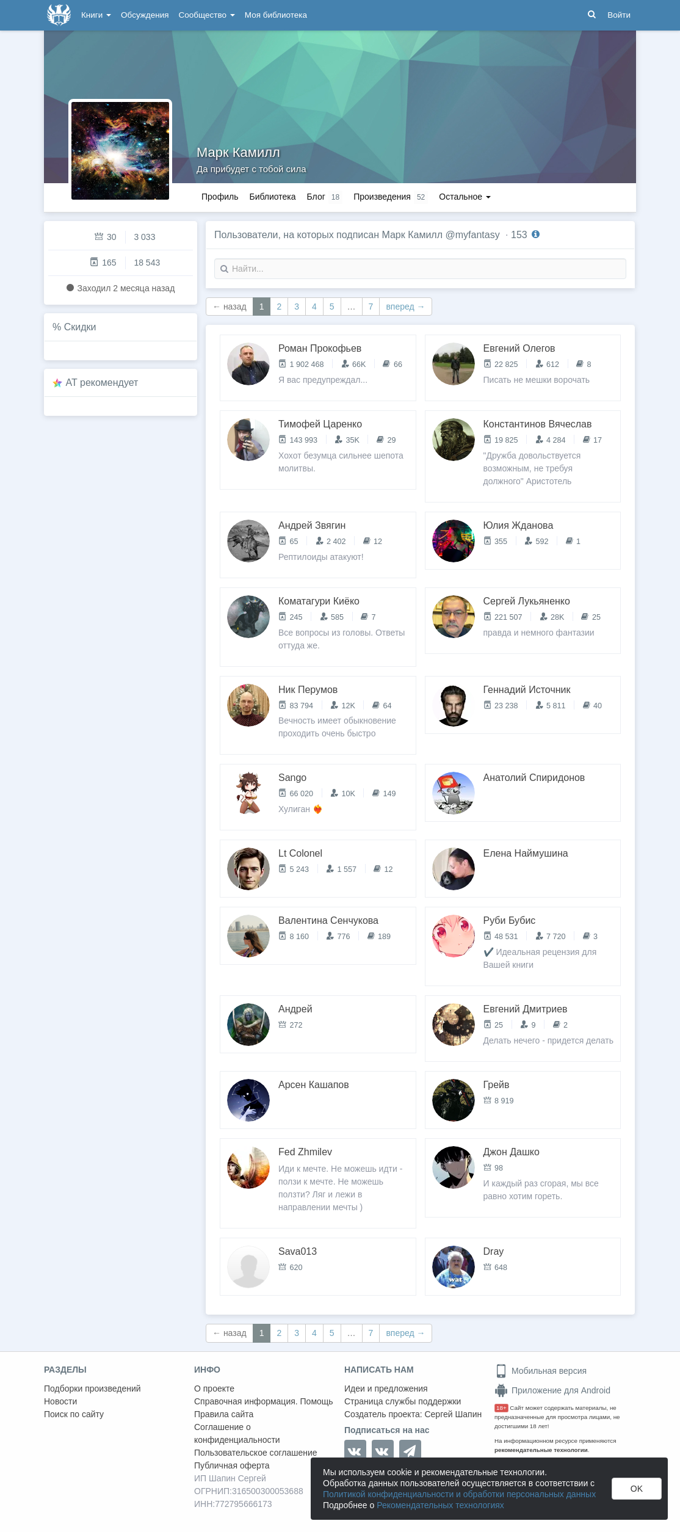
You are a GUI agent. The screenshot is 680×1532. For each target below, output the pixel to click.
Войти (619, 15)
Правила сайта (223, 1414)
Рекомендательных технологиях (440, 1505)
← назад (229, 306)
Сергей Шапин (453, 1414)
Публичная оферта (232, 1465)
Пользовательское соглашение (255, 1453)
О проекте (214, 1388)
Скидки (80, 327)
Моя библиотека (276, 15)
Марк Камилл (238, 152)
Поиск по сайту (74, 1414)
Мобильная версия (540, 1371)
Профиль (219, 196)
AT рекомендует (102, 382)
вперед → (405, 306)
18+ (501, 1407)
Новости (60, 1401)
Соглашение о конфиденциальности (237, 1433)
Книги (96, 15)
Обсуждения (144, 15)
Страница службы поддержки (402, 1401)
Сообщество (207, 15)
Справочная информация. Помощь (263, 1401)
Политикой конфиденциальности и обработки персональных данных (459, 1494)
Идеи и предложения (386, 1388)
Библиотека (272, 196)
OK (637, 1489)
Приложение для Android (552, 1390)
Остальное (465, 196)
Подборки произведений (92, 1388)
